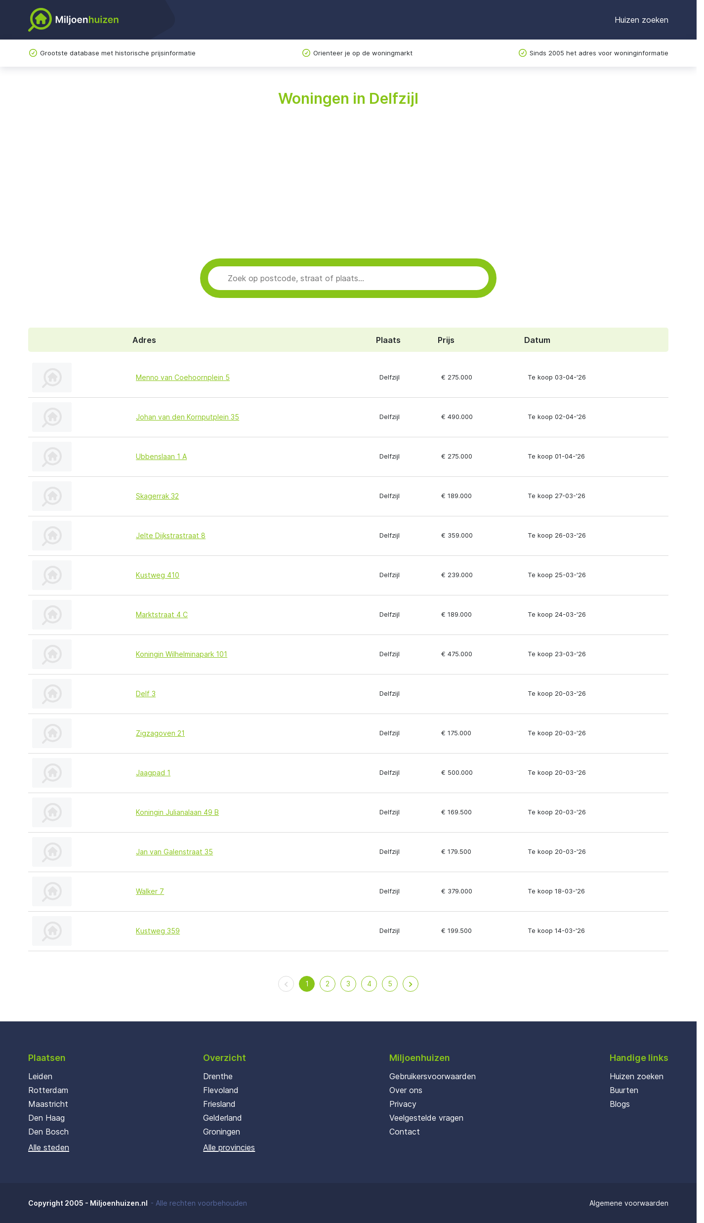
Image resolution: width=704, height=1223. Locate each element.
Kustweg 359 (158, 931)
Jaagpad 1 (153, 772)
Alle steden (48, 1147)
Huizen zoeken (641, 20)
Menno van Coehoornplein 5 (183, 377)
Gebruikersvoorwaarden (432, 1076)
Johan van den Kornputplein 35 (187, 417)
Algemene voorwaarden (628, 1203)
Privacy (402, 1104)
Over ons (405, 1090)
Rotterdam (48, 1090)
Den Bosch (48, 1132)
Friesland (219, 1104)
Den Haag (46, 1118)
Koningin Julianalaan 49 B (177, 812)
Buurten (624, 1090)
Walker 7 (150, 891)
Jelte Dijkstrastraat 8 (171, 535)
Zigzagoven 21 (160, 733)
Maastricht (48, 1104)
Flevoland (221, 1090)
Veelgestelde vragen (426, 1118)
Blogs (620, 1104)
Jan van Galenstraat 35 (174, 851)
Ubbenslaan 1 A (161, 456)
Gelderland (222, 1118)
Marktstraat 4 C (162, 614)
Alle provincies (229, 1147)
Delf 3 (146, 693)
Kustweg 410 (157, 575)
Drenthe (218, 1076)
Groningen (221, 1132)
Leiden (40, 1076)
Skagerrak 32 (157, 496)
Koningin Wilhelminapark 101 (181, 654)
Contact (404, 1132)
